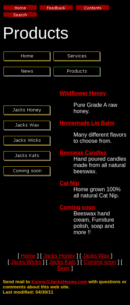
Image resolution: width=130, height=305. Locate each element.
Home (28, 256)
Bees (63, 268)
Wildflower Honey (83, 93)
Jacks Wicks (26, 262)
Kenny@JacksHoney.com (59, 281)
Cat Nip (69, 183)
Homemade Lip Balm (87, 123)
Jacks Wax (96, 256)
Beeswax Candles (83, 153)
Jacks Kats (62, 262)
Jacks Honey (59, 256)
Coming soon (77, 207)
